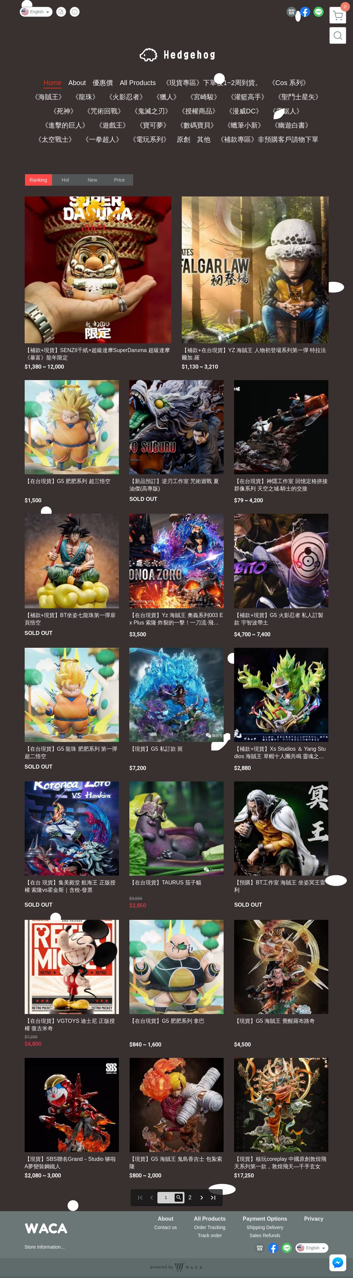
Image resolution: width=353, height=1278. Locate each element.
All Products (210, 1219)
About (165, 1219)
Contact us (165, 1227)
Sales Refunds (265, 1235)
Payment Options (265, 1219)
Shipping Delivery (265, 1227)
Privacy (313, 1219)
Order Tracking (210, 1227)
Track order (210, 1235)
